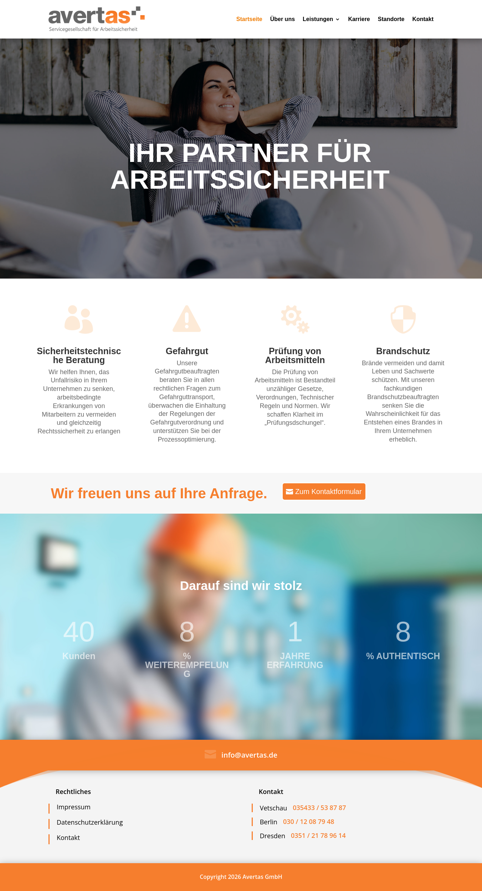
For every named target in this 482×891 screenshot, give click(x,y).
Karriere (359, 19)
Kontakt (423, 19)
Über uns (282, 19)
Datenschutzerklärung (90, 822)
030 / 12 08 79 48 (308, 821)
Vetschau (273, 808)
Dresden (272, 835)
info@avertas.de (249, 755)
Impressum (74, 807)
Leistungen (318, 19)
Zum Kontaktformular (328, 491)
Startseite (249, 19)
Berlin (268, 822)
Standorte (391, 19)
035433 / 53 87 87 (319, 807)
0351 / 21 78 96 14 (318, 835)
